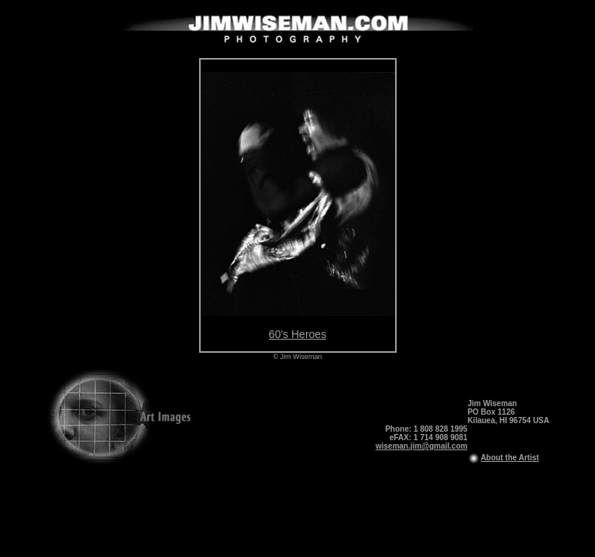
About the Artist (509, 457)
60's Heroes (297, 334)
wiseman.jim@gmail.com (422, 446)
